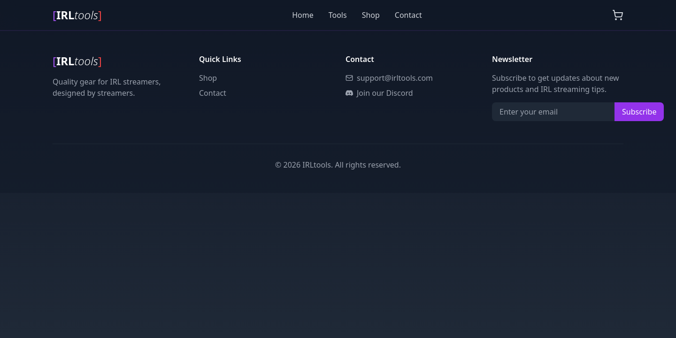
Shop (371, 15)
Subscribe (639, 112)
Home (303, 15)
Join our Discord (379, 93)
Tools (338, 15)
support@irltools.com (389, 78)
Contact (408, 15)
